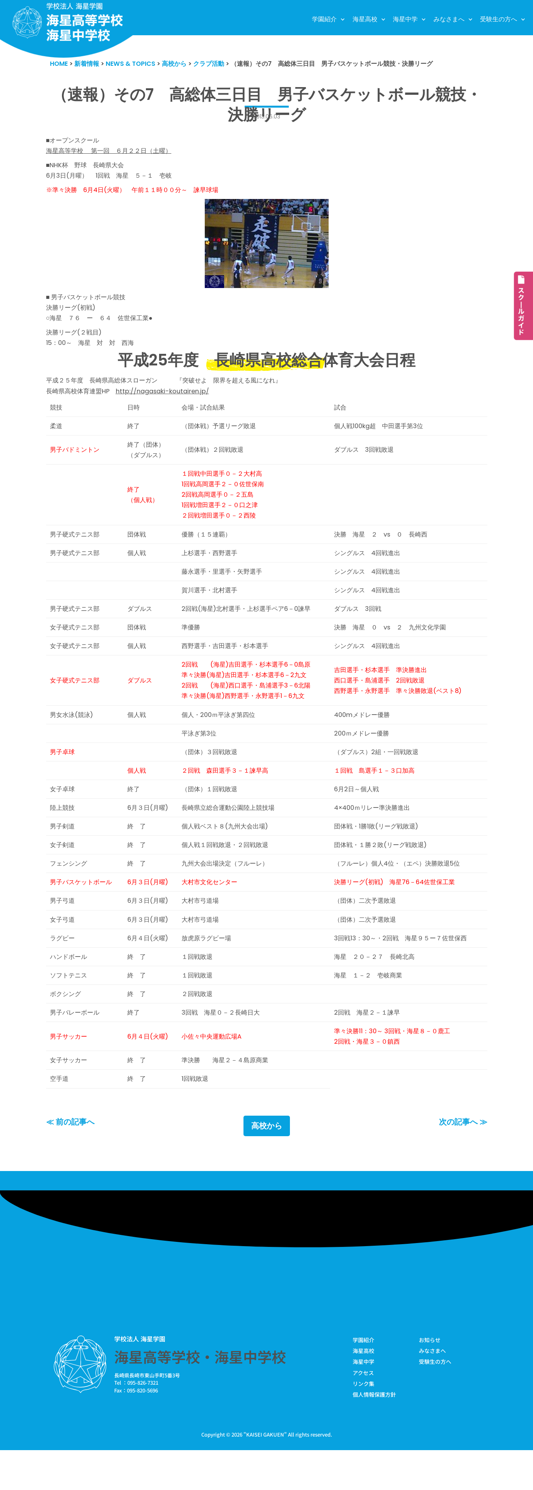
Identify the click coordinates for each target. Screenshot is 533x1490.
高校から (266, 1163)
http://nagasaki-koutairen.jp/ (169, 400)
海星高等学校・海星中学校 (200, 1394)
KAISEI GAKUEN (265, 1474)
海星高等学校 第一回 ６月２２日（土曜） (113, 152)
